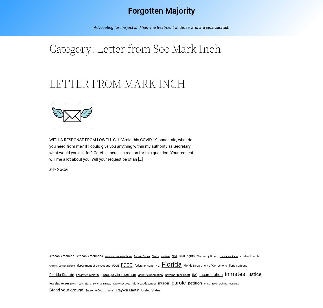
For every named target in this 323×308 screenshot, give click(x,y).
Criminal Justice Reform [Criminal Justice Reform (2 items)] (62, 265)
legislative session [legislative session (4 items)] (62, 283)
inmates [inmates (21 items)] (235, 274)
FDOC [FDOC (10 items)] (126, 265)
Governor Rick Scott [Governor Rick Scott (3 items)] (177, 275)
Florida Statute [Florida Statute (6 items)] (61, 274)
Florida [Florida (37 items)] (172, 264)
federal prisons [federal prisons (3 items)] (144, 265)
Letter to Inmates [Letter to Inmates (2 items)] (102, 283)
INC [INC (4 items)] (194, 275)
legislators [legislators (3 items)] (84, 283)
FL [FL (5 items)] (157, 265)
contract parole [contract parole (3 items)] (249, 256)
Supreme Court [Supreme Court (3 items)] (95, 290)
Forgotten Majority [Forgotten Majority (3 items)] (88, 275)
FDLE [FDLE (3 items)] (115, 265)
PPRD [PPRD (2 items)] (207, 283)
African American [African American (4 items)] (61, 256)
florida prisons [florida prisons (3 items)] (238, 265)
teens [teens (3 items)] (110, 290)
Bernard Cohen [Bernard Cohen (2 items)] (142, 256)
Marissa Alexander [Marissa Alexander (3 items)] (144, 283)
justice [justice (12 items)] (254, 274)
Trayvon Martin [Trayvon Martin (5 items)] (127, 290)
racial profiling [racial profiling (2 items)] (219, 283)
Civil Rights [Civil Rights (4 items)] (187, 256)
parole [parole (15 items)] (179, 283)
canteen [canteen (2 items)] (165, 256)
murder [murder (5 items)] (163, 283)
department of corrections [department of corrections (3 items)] (93, 265)
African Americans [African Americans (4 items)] (89, 256)
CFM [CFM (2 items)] (174, 256)
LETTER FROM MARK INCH (117, 83)
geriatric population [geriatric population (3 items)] (150, 275)
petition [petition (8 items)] (195, 283)
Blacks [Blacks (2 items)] (155, 256)
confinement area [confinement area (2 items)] (229, 256)
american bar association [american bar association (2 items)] (118, 256)
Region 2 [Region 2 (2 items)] (234, 283)
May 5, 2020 (58, 169)
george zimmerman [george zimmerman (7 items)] (119, 274)
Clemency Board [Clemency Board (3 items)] (207, 256)
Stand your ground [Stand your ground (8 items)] (66, 290)
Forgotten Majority (161, 11)
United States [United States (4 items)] (151, 290)
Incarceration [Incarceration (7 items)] (211, 274)
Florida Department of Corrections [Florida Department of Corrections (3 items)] (205, 265)
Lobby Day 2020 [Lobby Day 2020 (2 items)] (121, 283)
